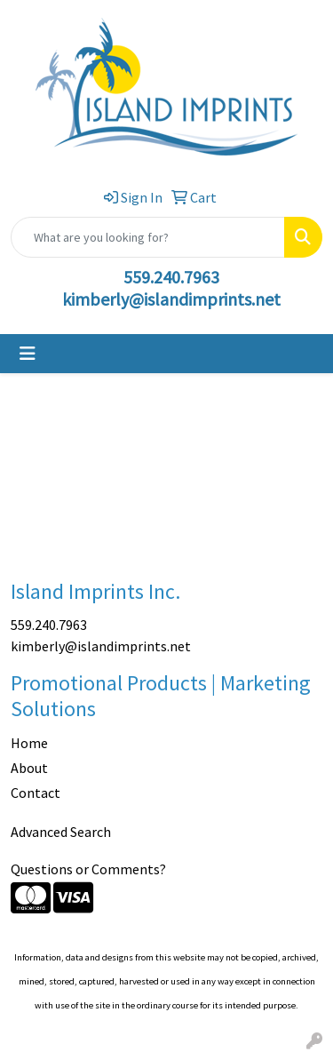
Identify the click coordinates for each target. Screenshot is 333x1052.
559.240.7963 (171, 277)
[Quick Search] (148, 237)
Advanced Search (61, 832)
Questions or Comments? (88, 869)
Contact (35, 792)
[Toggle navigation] (27, 353)
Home (29, 743)
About (29, 768)
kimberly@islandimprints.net (171, 299)
